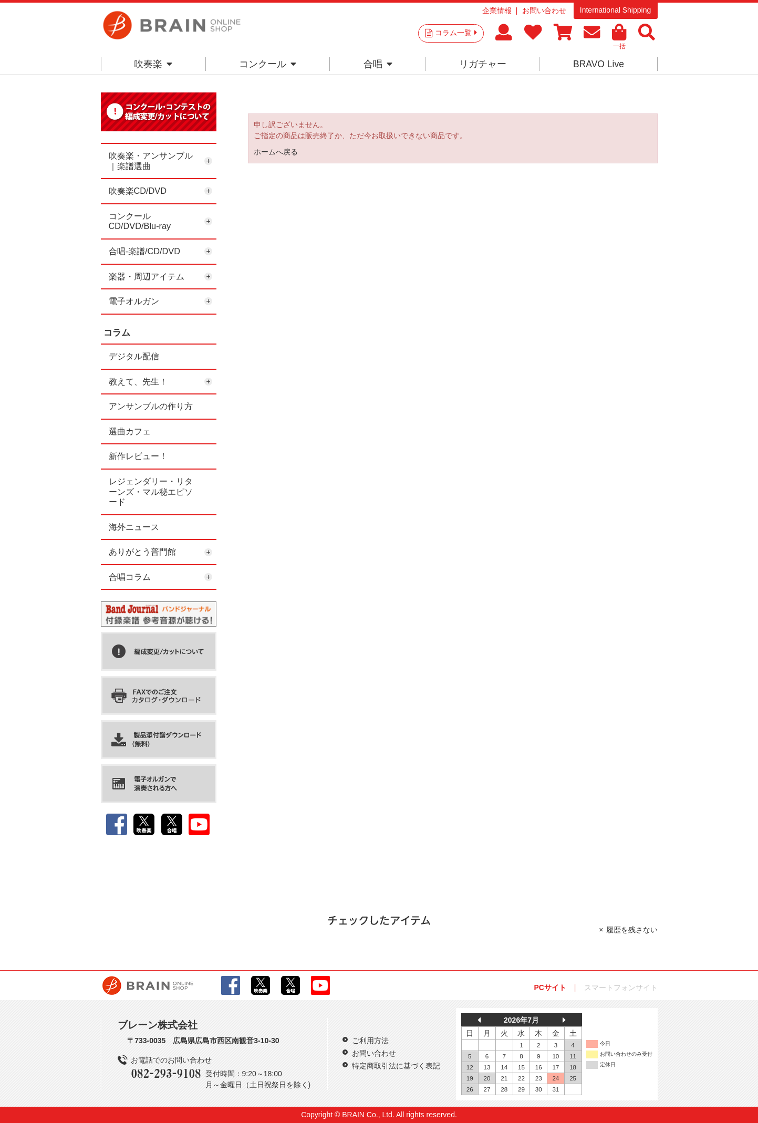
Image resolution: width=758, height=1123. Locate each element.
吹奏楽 (153, 64)
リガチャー (482, 64)
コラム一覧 (456, 32)
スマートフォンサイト (621, 987)
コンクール (267, 64)
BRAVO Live (598, 64)
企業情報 (497, 10)
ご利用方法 (370, 1040)
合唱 (378, 64)
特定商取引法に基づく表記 (396, 1066)
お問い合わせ (544, 10)
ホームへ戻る (276, 152)
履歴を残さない (632, 930)
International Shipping (615, 10)
